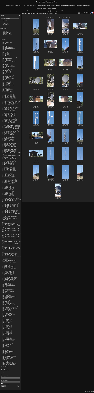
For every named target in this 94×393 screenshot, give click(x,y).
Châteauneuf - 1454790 (9, 118)
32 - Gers (5, 79)
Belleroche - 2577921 (9, 98)
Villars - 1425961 (8, 273)
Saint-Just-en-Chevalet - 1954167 (12, 234)
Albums (3, 40)
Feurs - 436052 (7, 133)
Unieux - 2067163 (8, 265)
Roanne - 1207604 (8, 182)
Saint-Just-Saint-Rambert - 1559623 (12, 225)
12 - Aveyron (6, 55)
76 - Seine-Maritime (7, 339)
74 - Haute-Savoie (7, 318)
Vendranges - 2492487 (9, 268)
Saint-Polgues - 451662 (9, 253)
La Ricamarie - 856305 (9, 150)
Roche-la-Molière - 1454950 (10, 197)
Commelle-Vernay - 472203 (10, 127)
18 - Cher (5, 63)
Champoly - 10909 (8, 110)
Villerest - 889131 (8, 280)
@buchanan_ (53, 11)
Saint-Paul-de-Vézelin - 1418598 (11, 250)
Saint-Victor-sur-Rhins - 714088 (11, 256)
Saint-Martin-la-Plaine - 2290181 (11, 244)
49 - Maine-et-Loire (7, 291)
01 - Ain (5, 43)
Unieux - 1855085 (8, 264)
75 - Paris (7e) (6, 335)
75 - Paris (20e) (6, 331)
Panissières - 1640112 (9, 170)
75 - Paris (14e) (6, 323)
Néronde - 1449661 (8, 169)
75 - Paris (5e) (6, 333)
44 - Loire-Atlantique (8, 285)
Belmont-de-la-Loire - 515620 (11, 101)
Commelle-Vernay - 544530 (10, 128)
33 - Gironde (6, 80)
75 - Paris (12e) (6, 321)
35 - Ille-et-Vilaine (7, 83)
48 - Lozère (6, 290)
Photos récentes (7, 32)
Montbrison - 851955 (9, 167)
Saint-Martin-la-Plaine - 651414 (11, 247)
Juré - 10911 (7, 138)
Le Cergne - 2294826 (9, 151)
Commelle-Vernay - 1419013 (11, 125)
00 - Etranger (6, 42)
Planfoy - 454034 (8, 174)
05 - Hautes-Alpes (7, 47)
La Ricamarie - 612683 (9, 149)
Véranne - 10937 (8, 270)
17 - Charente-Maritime (8, 61)
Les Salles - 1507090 (9, 161)
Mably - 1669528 (8, 163)
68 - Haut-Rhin (6, 310)
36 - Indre (5, 84)
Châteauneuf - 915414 (9, 120)
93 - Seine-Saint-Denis (8, 356)
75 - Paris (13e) (6, 322)
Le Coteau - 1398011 (9, 158)
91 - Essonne (6, 353)
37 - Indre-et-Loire (7, 85)
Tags (4, 20)
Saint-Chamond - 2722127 (10, 204)
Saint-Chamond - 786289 (10, 206)
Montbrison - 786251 (9, 165)
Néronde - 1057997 (8, 168)
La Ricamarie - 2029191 (9, 145)
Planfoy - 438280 (8, 173)
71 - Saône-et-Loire (7, 314)
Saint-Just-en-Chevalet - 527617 (11, 236)
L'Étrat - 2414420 (8, 139)
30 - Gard (5, 77)
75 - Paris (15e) (6, 325)
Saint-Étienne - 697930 (9, 212)
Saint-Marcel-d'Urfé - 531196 (11, 243)
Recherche (6, 21)
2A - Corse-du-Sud (7, 75)
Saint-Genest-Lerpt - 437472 (10, 213)
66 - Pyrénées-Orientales (9, 308)
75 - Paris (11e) (6, 320)
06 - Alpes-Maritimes (8, 48)
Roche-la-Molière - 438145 (10, 198)
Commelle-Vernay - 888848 (10, 130)
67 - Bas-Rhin (6, 309)
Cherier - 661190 (8, 122)
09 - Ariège (5, 52)
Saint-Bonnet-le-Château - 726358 (12, 200)
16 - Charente (6, 60)
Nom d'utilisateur (5, 376)
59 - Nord (5, 300)
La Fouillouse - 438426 (9, 142)
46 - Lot (5, 288)
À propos (5, 23)
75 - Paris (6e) (6, 334)
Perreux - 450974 (8, 171)
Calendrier (5, 35)
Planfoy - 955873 (8, 175)
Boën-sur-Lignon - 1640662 (10, 102)
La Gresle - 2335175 (9, 144)
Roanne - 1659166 (8, 187)
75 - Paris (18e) (6, 328)
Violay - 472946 (7, 282)
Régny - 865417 (7, 177)
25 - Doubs (5, 70)
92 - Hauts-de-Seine (8, 355)
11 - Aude (5, 54)
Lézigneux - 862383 (8, 162)
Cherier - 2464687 (8, 121)
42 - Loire (5, 90)
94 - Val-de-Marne (7, 357)
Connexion (6, 372)
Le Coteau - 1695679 (9, 159)
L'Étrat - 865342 (7, 140)
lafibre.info (64, 11)
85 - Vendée (6, 349)
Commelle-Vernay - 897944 (10, 131)
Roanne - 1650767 (8, 185)
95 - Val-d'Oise (6, 358)
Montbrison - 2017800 (9, 164)
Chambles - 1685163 (9, 108)
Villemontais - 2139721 (9, 277)
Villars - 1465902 (8, 274)
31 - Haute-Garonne (8, 78)
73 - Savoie (6, 316)
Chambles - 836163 (8, 109)
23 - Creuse (6, 67)
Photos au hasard (7, 34)
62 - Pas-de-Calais (7, 303)
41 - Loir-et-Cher (7, 89)
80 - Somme (6, 344)
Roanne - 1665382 (8, 188)
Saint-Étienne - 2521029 (9, 210)
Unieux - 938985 (8, 267)
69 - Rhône (5, 312)
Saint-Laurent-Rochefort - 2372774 (12, 241)
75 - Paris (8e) (6, 337)
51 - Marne (5, 294)
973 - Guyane (6, 361)
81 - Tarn (5, 345)
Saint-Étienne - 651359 (9, 211)
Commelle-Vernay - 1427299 (11, 126)
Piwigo (92, 391)
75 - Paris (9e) (6, 338)
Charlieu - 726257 (8, 116)
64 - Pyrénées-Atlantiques (9, 306)
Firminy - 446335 (8, 134)
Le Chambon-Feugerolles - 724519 (12, 155)
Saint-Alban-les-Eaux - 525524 (11, 199)
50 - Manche (6, 292)
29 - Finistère (6, 73)
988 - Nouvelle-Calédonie (9, 364)
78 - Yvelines (6, 341)
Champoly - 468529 (8, 113)
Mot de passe (4, 380)
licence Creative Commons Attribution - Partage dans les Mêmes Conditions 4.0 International (65, 5)
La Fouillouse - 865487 (9, 143)
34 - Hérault (6, 82)
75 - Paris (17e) (6, 327)
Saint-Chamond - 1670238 (10, 203)
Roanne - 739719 (8, 192)
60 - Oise (5, 301)
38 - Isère (5, 86)
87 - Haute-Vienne (7, 351)
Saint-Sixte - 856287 (9, 255)
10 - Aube (5, 53)
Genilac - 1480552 (8, 137)
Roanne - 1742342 (8, 189)
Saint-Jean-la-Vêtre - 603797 (11, 223)
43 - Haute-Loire (7, 284)
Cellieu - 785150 (8, 106)
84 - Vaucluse (6, 347)
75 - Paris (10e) (6, 319)
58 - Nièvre (5, 298)
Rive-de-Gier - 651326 (9, 181)
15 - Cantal (5, 59)
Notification (6, 24)
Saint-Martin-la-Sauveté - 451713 (12, 248)
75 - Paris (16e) (6, 326)
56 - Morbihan (6, 297)
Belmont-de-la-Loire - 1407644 (11, 100)
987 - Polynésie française (9, 363)
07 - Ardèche (6, 49)
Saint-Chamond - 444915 (10, 205)
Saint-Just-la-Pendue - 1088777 (11, 239)
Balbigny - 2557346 (8, 95)
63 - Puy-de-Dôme (7, 304)
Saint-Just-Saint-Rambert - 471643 (12, 228)
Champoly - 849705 (8, 114)
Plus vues (5, 31)
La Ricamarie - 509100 (9, 148)
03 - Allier (5, 46)
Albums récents (7, 33)
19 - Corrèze (6, 64)
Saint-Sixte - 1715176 (9, 254)
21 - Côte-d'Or (6, 65)
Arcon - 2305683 (8, 92)
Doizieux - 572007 (8, 132)
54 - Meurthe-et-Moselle (9, 296)
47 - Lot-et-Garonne (7, 289)
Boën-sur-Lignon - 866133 (10, 103)
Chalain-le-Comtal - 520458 (10, 107)
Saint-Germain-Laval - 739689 (11, 215)
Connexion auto (5, 384)
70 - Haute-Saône (7, 313)
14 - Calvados (6, 58)
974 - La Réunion (7, 362)
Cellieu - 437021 (8, 104)
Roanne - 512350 (8, 191)
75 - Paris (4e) (6, 332)
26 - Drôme (5, 71)
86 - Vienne (6, 350)
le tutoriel (55, 8)
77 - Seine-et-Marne (8, 340)
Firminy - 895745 (8, 136)
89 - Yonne (5, 352)
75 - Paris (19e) (6, 329)
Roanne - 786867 (8, 193)
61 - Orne (5, 302)
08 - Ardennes (6, 51)
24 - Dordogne (6, 69)
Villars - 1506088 (8, 276)
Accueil (24, 13)
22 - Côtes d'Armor (7, 66)
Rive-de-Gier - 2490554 (9, 180)
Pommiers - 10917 (8, 176)
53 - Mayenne (6, 295)
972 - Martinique (7, 359)
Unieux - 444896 (8, 266)
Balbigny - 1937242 (8, 94)
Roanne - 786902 (8, 194)
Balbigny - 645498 (8, 96)
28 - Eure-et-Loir (7, 72)
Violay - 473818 (7, 283)
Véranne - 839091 (8, 271)
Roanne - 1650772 (8, 186)
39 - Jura (5, 88)
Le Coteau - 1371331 (9, 157)
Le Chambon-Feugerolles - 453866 (12, 152)
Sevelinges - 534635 (9, 262)
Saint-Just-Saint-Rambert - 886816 (12, 230)
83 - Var (5, 346)
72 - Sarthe (5, 315)
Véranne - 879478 (8, 272)
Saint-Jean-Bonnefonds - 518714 (12, 221)
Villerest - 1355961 (8, 279)
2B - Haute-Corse (7, 76)
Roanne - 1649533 (8, 183)
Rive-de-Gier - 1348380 (9, 179)
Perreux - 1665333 (8, 91)
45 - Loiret (5, 286)
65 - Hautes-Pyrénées (8, 307)
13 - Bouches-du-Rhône (9, 57)
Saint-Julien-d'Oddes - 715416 (11, 224)
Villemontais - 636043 (9, 278)
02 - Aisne (5, 45)
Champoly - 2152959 (9, 112)
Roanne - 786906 (8, 195)
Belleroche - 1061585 (9, 97)
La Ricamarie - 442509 (9, 146)
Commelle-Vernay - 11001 (10, 124)
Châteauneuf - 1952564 (9, 119)
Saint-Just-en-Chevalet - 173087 (11, 233)
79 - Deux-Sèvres (7, 343)
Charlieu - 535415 (8, 115)
